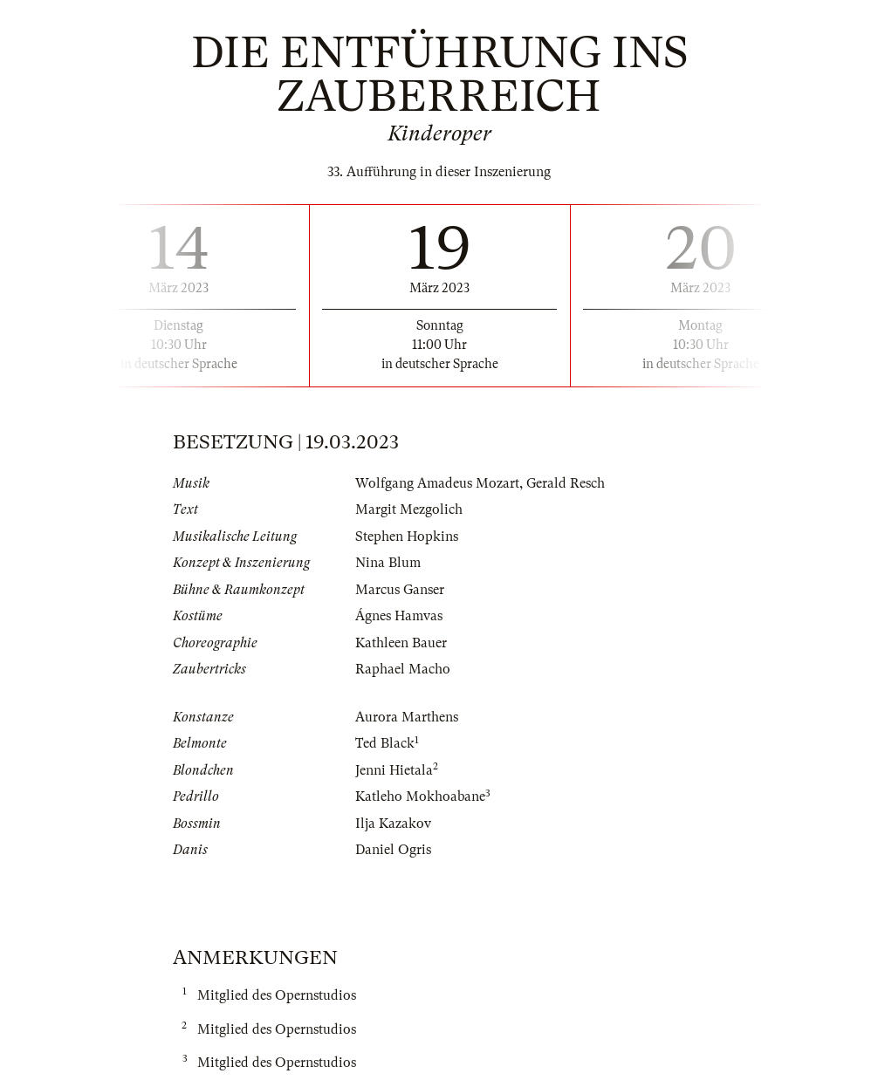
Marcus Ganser (399, 590)
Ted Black (385, 743)
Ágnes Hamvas (398, 616)
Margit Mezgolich (409, 509)
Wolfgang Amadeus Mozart (437, 483)
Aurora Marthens (406, 717)
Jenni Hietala (394, 770)
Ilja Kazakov (393, 823)
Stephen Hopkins (406, 536)
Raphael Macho (402, 669)
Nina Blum (388, 563)
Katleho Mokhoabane (420, 796)
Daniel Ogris (393, 850)
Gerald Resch (565, 483)
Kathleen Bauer (401, 643)
